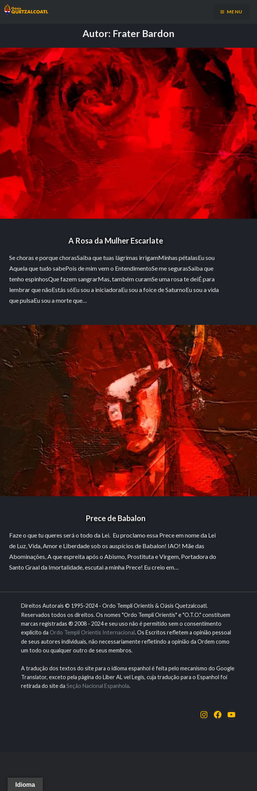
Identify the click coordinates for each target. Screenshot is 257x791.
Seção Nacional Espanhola (97, 686)
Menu (234, 12)
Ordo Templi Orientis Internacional (92, 632)
